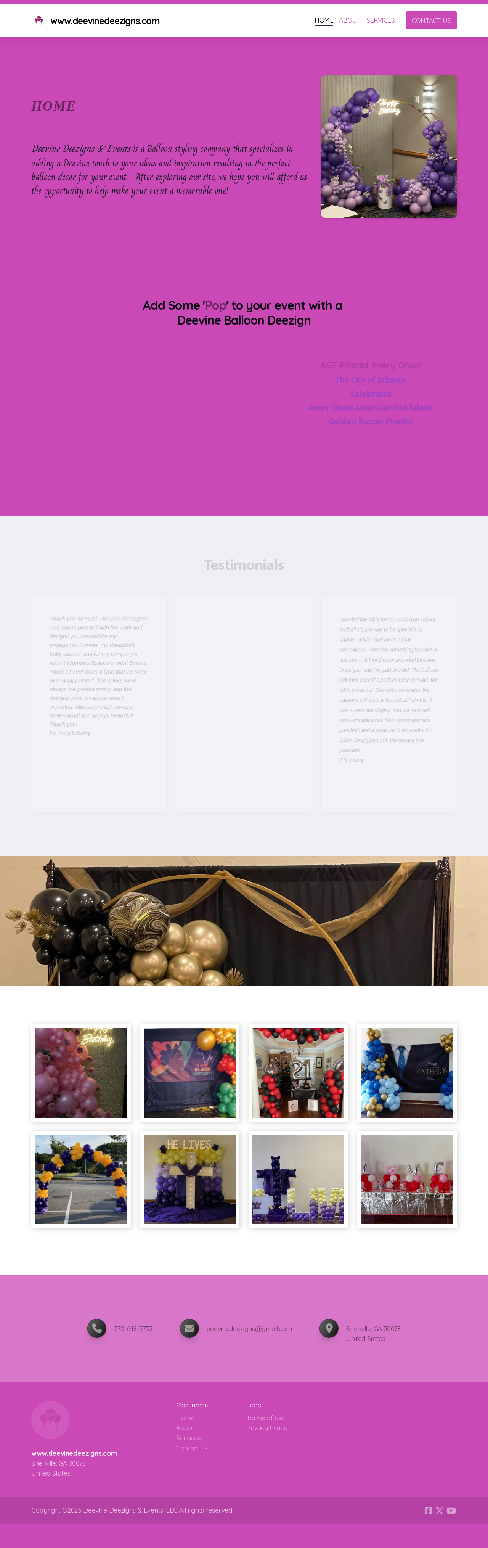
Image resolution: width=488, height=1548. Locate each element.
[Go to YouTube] (451, 1510)
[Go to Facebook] (428, 1510)
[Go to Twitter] (439, 1510)
